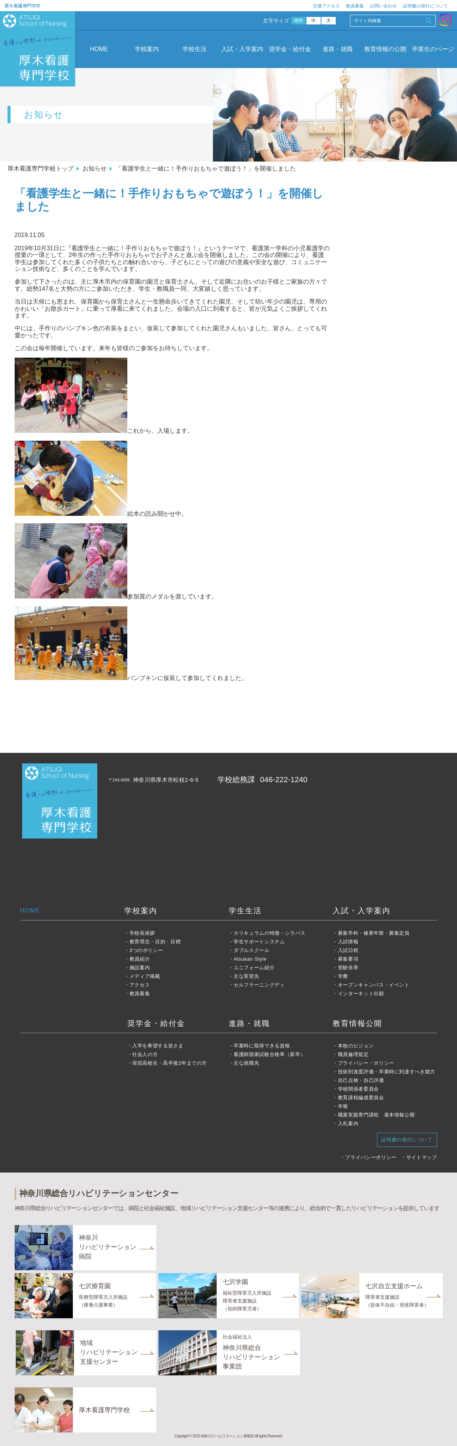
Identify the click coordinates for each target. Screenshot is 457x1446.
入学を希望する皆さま (158, 1046)
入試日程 (348, 950)
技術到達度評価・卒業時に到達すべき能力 (386, 1071)
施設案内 (140, 967)
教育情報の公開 (385, 49)
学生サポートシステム (259, 941)
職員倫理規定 (353, 1054)
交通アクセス (326, 6)
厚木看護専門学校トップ (41, 168)
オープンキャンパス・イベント (374, 985)
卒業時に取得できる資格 (262, 1046)
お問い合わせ (383, 6)
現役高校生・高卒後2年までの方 (169, 1063)
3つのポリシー (146, 950)
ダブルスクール (252, 950)
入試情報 (348, 941)
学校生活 (194, 49)
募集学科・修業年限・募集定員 (374, 933)
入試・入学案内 (242, 49)
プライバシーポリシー (371, 1157)
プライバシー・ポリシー (366, 1063)
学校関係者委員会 (358, 1089)
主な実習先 (246, 976)
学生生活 (245, 911)
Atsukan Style (250, 959)
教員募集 (355, 6)
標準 (298, 20)
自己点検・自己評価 (361, 1080)
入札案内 (348, 1123)
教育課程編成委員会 (361, 1097)
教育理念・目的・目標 (155, 941)
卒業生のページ (433, 49)
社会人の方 (145, 1054)
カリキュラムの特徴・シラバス (269, 933)
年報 (343, 1106)
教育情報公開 (357, 1023)
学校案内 (147, 49)
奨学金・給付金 (290, 49)
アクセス (140, 985)
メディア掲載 (145, 976)
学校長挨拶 (142, 933)
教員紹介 (140, 959)
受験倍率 (348, 967)
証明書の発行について (425, 6)
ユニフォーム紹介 (254, 967)
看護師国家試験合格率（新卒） (269, 1054)
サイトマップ (421, 1157)
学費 (343, 976)
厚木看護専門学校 (23, 5)
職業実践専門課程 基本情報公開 (376, 1115)
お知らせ (95, 168)
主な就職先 (246, 1063)
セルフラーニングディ (259, 985)
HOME (99, 49)
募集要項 (348, 959)
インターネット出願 (361, 993)
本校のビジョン (356, 1046)
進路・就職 (338, 49)
